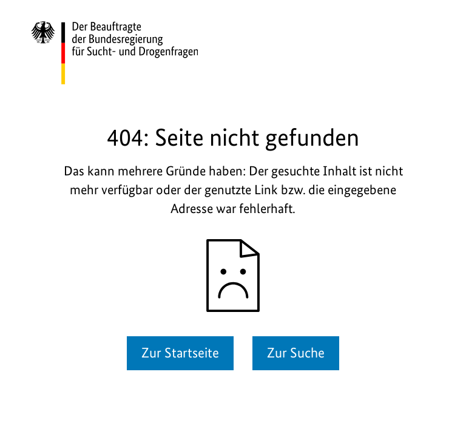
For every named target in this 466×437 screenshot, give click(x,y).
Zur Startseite (180, 352)
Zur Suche (296, 352)
